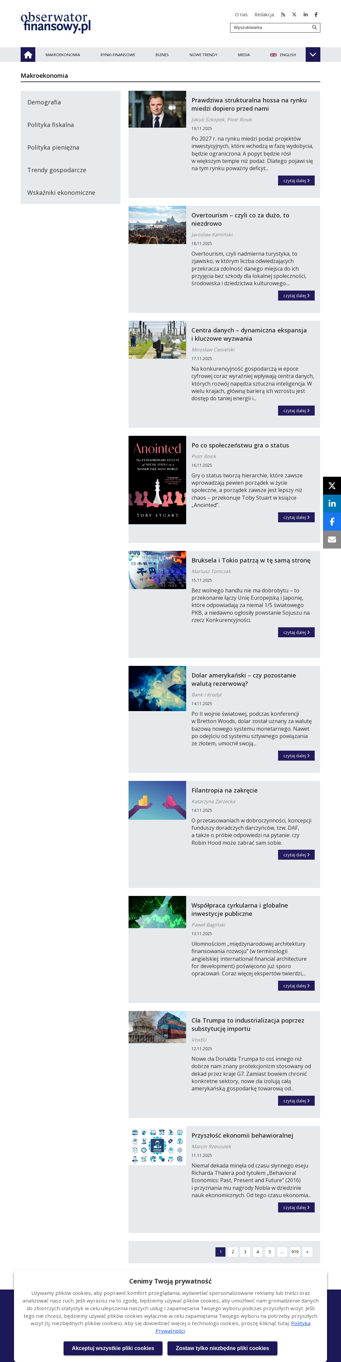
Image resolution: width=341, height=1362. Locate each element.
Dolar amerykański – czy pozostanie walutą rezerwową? (243, 679)
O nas (241, 14)
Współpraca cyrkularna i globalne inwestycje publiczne (239, 909)
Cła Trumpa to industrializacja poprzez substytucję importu (247, 1024)
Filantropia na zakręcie (224, 790)
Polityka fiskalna (50, 125)
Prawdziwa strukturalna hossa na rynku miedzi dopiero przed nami (249, 104)
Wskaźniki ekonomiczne (61, 192)
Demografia (44, 102)
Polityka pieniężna (53, 147)
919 (295, 1251)
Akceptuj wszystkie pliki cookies (113, 1348)
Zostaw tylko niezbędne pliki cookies (222, 1348)
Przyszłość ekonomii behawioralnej (242, 1135)
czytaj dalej (299, 180)
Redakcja (264, 14)
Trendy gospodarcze (56, 170)
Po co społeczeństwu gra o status (240, 445)
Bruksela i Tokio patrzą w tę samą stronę (250, 560)
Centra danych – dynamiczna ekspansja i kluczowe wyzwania (249, 334)
